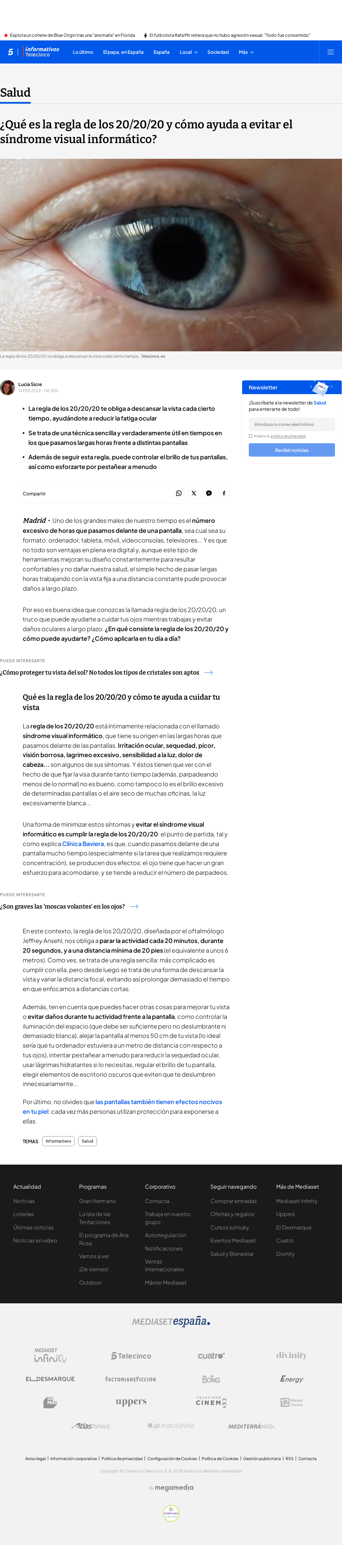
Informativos (58, 1141)
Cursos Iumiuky (229, 1227)
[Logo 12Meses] (292, 1402)
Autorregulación (165, 1234)
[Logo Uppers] (131, 1402)
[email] (292, 424)
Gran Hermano (97, 1200)
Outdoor (90, 1282)
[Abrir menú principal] (330, 51)
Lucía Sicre (30, 384)
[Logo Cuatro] (211, 1355)
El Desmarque (294, 1227)
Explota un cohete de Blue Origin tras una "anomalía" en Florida (72, 35)
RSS (290, 1458)
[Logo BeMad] (50, 1402)
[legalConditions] (250, 436)
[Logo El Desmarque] (50, 1379)
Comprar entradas (233, 1200)
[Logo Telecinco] (131, 1355)
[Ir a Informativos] (41, 51)
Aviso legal (35, 1458)
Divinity (285, 1253)
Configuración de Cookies (172, 1458)
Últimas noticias (33, 1227)
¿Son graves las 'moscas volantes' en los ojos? (69, 906)
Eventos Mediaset (233, 1240)
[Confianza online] (171, 1519)
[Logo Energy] (292, 1379)
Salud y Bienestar (232, 1253)
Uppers (285, 1213)
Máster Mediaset (166, 1282)
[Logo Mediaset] (171, 1325)
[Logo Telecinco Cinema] (211, 1402)
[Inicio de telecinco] (10, 51)
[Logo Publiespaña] (171, 1426)
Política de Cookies (220, 1458)
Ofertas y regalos (232, 1213)
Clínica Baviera (83, 843)
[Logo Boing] (211, 1379)
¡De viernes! (93, 1269)
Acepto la (280, 436)
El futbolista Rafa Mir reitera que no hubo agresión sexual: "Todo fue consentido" (230, 35)
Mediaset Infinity (297, 1200)
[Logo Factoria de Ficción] (131, 1379)
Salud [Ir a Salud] (15, 93)
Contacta (157, 1200)
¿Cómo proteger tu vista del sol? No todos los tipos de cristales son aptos (106, 672)
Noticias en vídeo (35, 1240)
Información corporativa (73, 1458)
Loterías (23, 1213)
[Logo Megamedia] (174, 1487)
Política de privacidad (122, 1458)
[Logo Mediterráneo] (251, 1426)
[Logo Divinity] (292, 1355)
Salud (87, 1141)
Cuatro (285, 1240)
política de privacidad (288, 436)
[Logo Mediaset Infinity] (50, 1355)
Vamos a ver (94, 1256)
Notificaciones (164, 1248)
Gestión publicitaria (262, 1458)
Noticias (24, 1200)
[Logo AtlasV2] (90, 1426)
